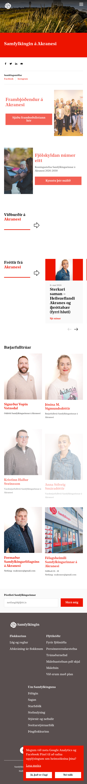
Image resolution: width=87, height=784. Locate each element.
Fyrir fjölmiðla (56, 642)
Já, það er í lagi (39, 775)
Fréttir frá (23, 265)
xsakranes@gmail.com (24, 585)
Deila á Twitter (11, 63)
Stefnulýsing (36, 712)
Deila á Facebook (5, 63)
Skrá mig (71, 602)
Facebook (8, 79)
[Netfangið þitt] (31, 602)
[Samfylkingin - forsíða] (8, 6)
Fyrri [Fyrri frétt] (69, 329)
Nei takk (68, 775)
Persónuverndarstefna (61, 649)
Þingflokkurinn (38, 731)
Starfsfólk (34, 706)
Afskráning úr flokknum (26, 649)
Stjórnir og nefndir (41, 719)
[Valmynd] (81, 4)
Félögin (33, 693)
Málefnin (52, 668)
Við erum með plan (59, 674)
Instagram (23, 79)
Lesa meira (33, 765)
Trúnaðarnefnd (56, 655)
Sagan (32, 699)
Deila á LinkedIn (16, 63)
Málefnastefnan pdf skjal (63, 661)
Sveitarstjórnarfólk (41, 725)
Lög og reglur (19, 642)
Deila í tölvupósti (21, 63)
